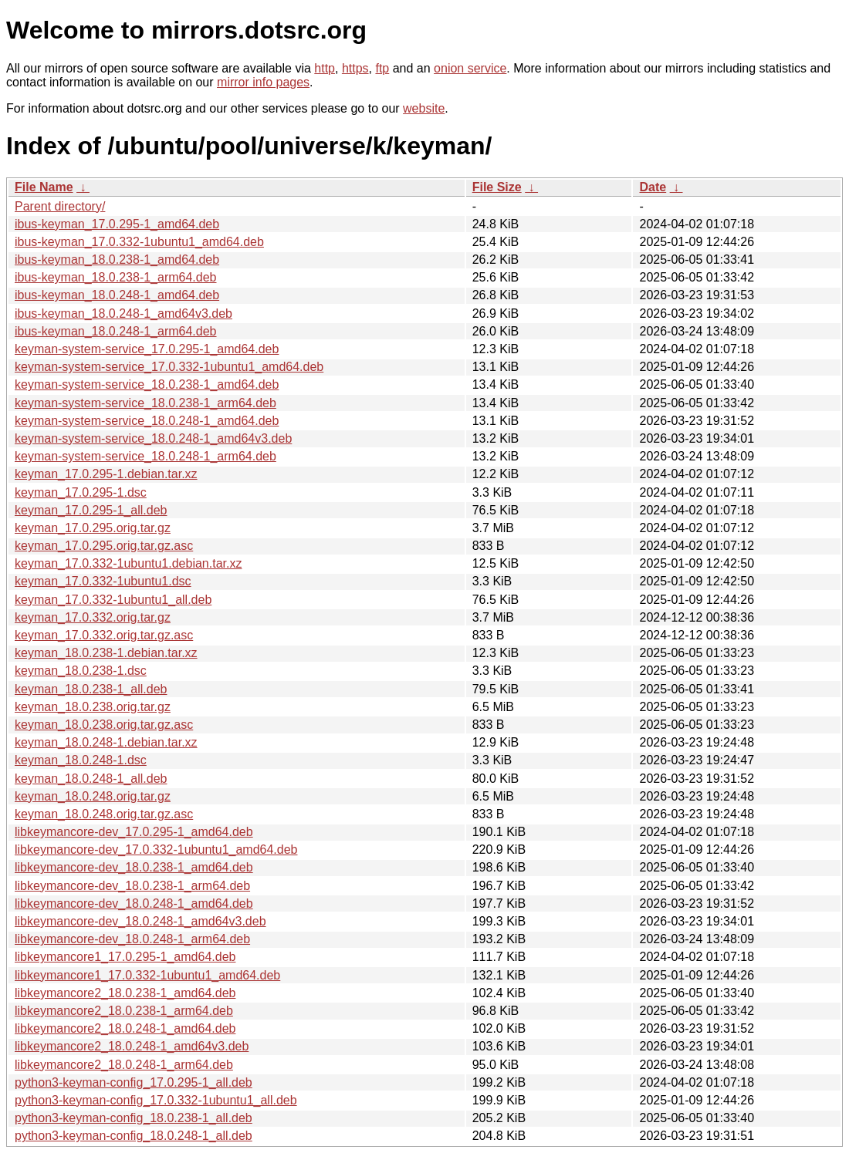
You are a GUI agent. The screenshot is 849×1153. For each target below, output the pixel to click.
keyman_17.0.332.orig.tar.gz (93, 617)
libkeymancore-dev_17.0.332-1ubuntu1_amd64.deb (156, 849)
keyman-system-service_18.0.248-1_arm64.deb (145, 456)
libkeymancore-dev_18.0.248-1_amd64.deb (134, 903)
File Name (44, 187)
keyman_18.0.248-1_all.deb (91, 778)
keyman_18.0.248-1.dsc (81, 760)
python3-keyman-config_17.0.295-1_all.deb (133, 1082)
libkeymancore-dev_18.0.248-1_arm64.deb (132, 939)
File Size (497, 187)
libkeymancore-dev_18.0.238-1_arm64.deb (132, 885)
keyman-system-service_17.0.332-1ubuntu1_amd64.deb (169, 366)
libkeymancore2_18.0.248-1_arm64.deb (124, 1064)
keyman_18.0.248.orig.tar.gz (93, 796)
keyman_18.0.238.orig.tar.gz (93, 706)
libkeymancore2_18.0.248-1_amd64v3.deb (132, 1046)
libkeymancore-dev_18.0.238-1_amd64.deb (134, 867)
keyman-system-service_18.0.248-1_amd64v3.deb (153, 438)
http (324, 68)
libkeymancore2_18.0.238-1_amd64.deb (125, 993)
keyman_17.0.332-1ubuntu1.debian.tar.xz (128, 563)
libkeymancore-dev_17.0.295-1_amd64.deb (134, 831)
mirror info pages (263, 82)
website (424, 108)
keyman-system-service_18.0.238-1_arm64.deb (145, 403)
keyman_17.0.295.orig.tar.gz (93, 527)
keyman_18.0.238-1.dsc (81, 670)
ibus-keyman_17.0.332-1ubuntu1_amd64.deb (139, 241)
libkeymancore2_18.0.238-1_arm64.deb (124, 1010)
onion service (470, 68)
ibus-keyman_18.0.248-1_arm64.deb (116, 331)
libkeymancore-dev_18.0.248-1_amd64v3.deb (140, 921)
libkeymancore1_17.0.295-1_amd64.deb (125, 956)
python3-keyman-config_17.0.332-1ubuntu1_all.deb (156, 1100)
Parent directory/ (60, 206)
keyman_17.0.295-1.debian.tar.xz (106, 473)
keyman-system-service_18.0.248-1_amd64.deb (147, 420)
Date (652, 187)
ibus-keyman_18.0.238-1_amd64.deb (117, 259)
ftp (382, 68)
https (355, 68)
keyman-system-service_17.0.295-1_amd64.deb (147, 349)
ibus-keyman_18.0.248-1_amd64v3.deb (123, 313)
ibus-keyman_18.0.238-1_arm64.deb (116, 277)
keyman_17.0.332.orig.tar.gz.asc (104, 635)
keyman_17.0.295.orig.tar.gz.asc (104, 545)
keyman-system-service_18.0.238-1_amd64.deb (147, 384)
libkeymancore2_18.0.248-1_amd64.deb (125, 1028)
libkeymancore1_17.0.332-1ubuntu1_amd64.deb (147, 975)
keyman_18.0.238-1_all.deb (91, 689)
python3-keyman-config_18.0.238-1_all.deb (133, 1117)
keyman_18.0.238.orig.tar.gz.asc (104, 724)
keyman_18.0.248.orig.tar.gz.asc (104, 814)
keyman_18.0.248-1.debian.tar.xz (106, 742)
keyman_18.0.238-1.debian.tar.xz (106, 652)
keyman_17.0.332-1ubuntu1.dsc (103, 581)
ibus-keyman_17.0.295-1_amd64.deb (117, 224)
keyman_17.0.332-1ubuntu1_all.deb (113, 599)
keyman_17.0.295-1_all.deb (91, 510)
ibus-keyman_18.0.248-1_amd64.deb (117, 295)
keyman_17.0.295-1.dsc (81, 492)
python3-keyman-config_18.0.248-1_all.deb (133, 1135)
